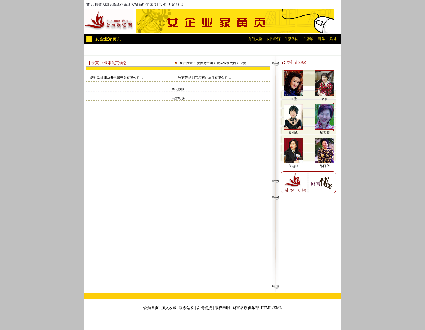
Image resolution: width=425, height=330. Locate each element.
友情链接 (204, 308)
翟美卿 (325, 132)
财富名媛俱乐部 (246, 308)
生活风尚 (130, 4)
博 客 (171, 4)
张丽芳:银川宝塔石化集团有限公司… (204, 78)
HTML (266, 308)
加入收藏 (168, 308)
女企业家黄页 (226, 63)
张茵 (324, 99)
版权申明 (222, 308)
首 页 (90, 4)
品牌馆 (144, 4)
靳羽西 (293, 132)
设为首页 (151, 308)
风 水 (162, 4)
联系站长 (186, 308)
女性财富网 (205, 63)
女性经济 (116, 4)
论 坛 (179, 4)
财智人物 (101, 4)
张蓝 (293, 99)
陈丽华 (325, 166)
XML (277, 308)
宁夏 (243, 63)
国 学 (153, 4)
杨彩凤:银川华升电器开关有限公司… (116, 78)
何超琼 (293, 166)
